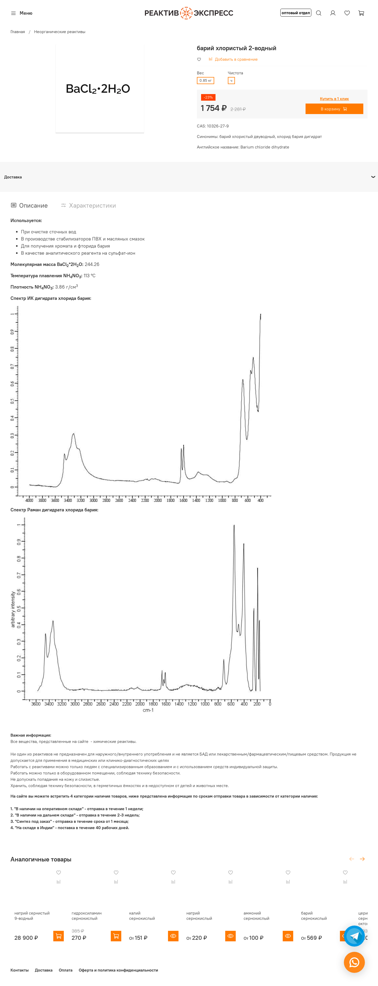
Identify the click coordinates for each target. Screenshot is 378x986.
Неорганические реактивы (59, 31)
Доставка (43, 970)
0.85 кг (206, 80)
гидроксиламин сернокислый (86, 919)
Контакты (19, 970)
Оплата (65, 970)
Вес (200, 72)
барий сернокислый (333, 916)
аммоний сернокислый (267, 919)
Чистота (235, 72)
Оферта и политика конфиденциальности (118, 970)
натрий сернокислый (213, 916)
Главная (17, 31)
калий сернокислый (151, 916)
